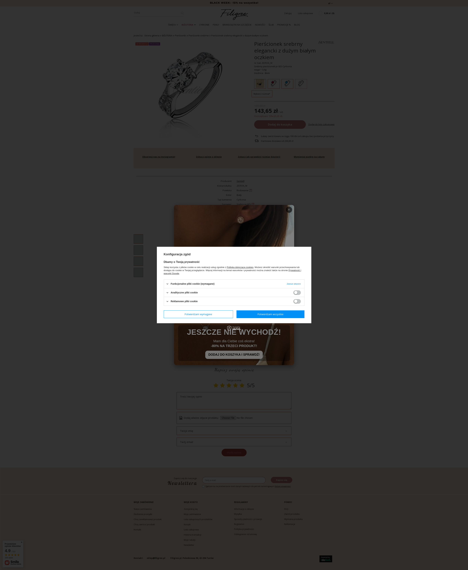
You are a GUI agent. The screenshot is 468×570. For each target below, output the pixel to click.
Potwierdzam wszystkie (270, 314)
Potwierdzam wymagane (198, 314)
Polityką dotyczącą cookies (240, 267)
